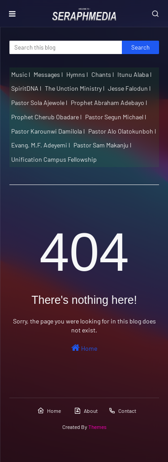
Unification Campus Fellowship (54, 159)
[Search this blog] (65, 47)
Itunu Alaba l (134, 74)
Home (84, 347)
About (86, 410)
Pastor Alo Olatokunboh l (122, 131)
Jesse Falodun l (129, 88)
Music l (20, 74)
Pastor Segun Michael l (115, 117)
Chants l (102, 74)
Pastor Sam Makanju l (102, 145)
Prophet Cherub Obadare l (46, 117)
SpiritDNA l (26, 88)
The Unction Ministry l (74, 88)
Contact (122, 410)
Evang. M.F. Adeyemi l (40, 145)
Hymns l (77, 74)
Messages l (48, 74)
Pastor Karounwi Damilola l (48, 131)
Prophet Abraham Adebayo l (109, 102)
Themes (97, 427)
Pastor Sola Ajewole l (39, 102)
